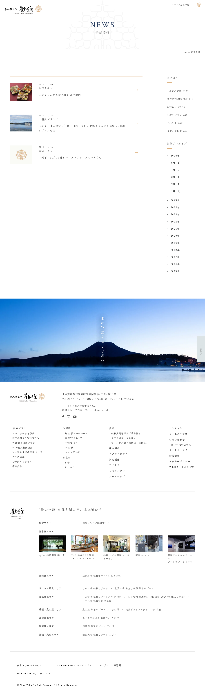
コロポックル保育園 (110, 667)
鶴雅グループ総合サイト (96, 525)
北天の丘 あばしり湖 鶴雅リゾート (134, 590)
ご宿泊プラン (18, 430)
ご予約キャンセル (22, 463)
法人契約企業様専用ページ (27, 454)
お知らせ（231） (176, 107)
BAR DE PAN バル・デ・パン (74, 667)
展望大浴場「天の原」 (123, 440)
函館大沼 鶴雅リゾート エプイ (99, 636)
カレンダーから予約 (23, 435)
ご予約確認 (18, 459)
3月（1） (176, 179)
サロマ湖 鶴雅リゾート (95, 590)
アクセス (114, 467)
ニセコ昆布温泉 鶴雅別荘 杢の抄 (100, 620)
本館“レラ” (71, 445)
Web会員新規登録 (22, 449)
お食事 (67, 459)
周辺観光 (114, 461)
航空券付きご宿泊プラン (26, 440)
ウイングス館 (72, 454)
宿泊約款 (17, 468)
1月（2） (176, 193)
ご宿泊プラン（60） (178, 116)
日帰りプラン (117, 472)
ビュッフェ (71, 469)
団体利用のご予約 (181, 446)
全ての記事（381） (180, 91)
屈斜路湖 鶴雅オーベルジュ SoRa (101, 577)
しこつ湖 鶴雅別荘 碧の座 (97, 603)
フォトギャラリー (179, 452)
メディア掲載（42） (178, 132)
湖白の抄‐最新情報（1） (180, 99)
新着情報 (174, 457)
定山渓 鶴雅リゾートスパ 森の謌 (100, 611)
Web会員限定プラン (23, 445)
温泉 (111, 430)
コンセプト (176, 430)
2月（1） (176, 186)
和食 (67, 464)
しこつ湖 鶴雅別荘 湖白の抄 (156, 599)
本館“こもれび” (73, 440)
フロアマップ (117, 478)
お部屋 (67, 430)
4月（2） (176, 171)
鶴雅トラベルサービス (29, 667)
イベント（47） (176, 124)
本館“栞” (69, 449)
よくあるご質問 (178, 435)
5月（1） (176, 164)
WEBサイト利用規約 (182, 469)
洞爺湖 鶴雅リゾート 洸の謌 (98, 628)
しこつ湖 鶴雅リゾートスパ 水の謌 (102, 599)
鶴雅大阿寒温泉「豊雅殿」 (126, 435)
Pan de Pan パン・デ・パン (33, 675)
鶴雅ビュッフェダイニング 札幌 (143, 611)
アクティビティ (118, 455)
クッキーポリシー (179, 463)
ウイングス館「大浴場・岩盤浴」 (130, 445)
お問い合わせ (177, 441)
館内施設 (114, 450)
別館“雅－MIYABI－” (77, 435)
